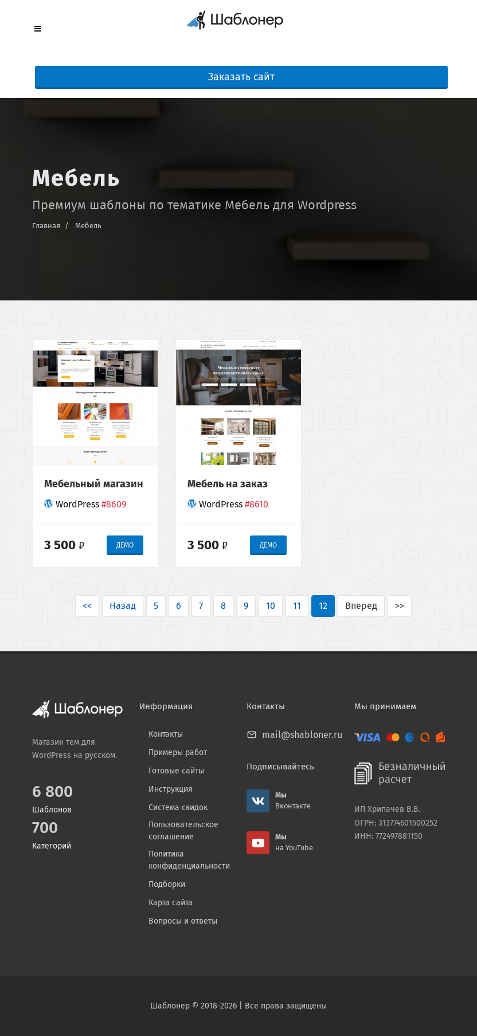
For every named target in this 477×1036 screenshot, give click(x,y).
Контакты (165, 734)
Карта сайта (170, 903)
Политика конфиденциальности (189, 860)
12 (323, 605)
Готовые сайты (176, 771)
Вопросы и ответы (182, 921)
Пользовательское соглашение (183, 831)
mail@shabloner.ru (302, 734)
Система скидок (178, 807)
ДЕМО (125, 545)
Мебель (88, 225)
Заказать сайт (241, 77)
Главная (46, 225)
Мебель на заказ (227, 484)
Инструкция (170, 789)
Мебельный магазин (93, 484)
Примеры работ (177, 752)
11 (297, 605)
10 (270, 605)
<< (87, 605)
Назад (123, 605)
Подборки (166, 884)
